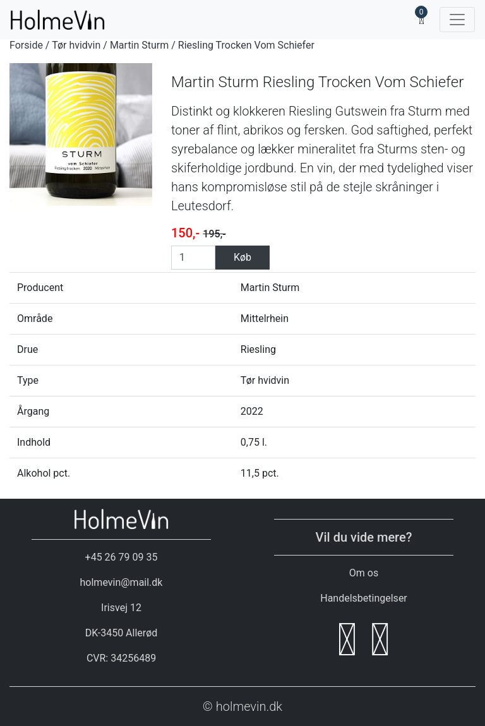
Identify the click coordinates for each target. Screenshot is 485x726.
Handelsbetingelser (363, 598)
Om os (363, 573)
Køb (242, 257)
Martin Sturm (139, 45)
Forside (26, 45)
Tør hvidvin (76, 45)
